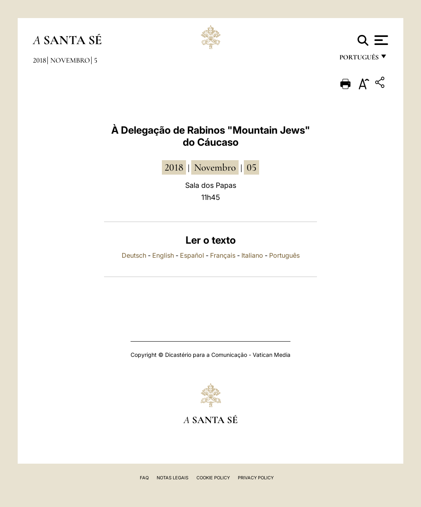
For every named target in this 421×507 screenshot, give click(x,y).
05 (251, 167)
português (359, 59)
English (163, 255)
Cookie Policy (213, 478)
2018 (39, 60)
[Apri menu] (380, 40)
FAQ (144, 478)
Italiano (252, 255)
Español (192, 255)
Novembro (70, 60)
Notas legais (172, 478)
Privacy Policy (256, 478)
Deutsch (134, 255)
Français (222, 255)
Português (284, 255)
